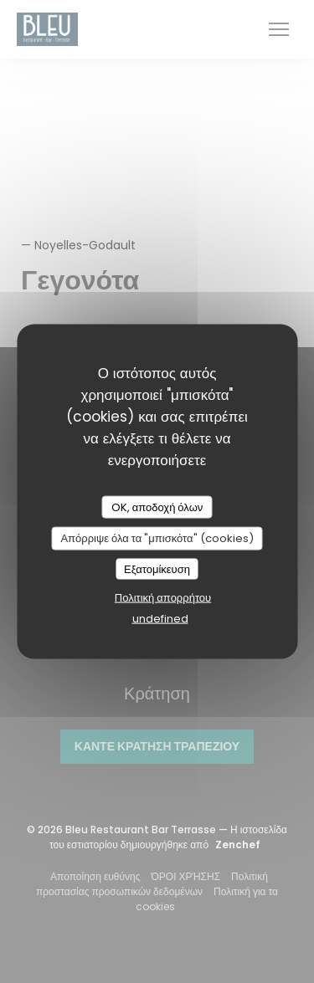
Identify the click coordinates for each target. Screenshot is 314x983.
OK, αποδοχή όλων (157, 507)
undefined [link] (160, 619)
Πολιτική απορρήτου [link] (163, 598)
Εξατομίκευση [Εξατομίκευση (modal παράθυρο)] (157, 568)
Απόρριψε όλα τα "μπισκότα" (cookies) (156, 538)
